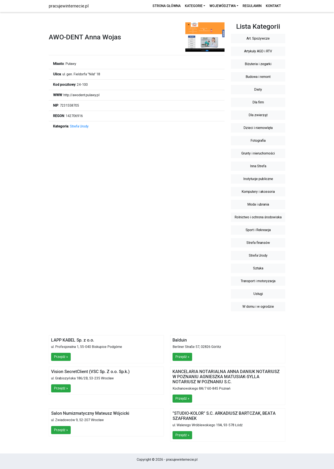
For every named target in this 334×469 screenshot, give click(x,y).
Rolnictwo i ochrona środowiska (258, 217)
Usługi (258, 294)
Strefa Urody (79, 126)
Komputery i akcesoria (258, 192)
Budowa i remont (258, 77)
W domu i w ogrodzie (258, 307)
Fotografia (258, 141)
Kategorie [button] (194, 6)
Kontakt (273, 6)
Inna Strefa (258, 166)
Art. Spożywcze (258, 38)
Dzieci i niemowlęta (258, 128)
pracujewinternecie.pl (69, 6)
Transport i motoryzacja (258, 281)
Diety (258, 89)
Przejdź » (61, 357)
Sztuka (258, 268)
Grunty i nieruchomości (258, 153)
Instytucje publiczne (258, 179)
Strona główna (167, 6)
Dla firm (258, 102)
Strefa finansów (258, 243)
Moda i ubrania (258, 204)
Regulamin (252, 6)
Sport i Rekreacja (258, 230)
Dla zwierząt (258, 115)
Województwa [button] (222, 6)
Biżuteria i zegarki (258, 64)
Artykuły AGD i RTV (258, 51)
